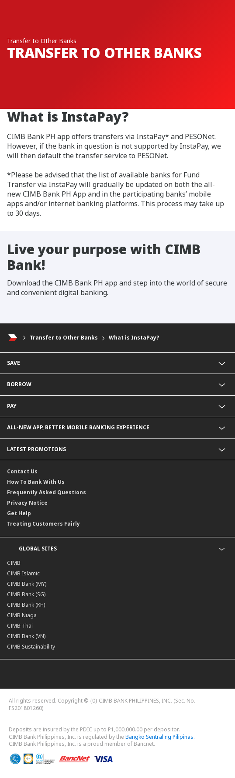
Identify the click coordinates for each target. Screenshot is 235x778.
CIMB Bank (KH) (26, 604)
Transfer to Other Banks (64, 337)
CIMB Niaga (22, 615)
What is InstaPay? (134, 337)
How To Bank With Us (36, 482)
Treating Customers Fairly (43, 523)
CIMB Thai (20, 625)
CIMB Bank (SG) (26, 594)
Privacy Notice (27, 502)
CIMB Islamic (23, 573)
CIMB (14, 563)
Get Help (19, 513)
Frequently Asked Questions (46, 492)
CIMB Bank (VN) (26, 636)
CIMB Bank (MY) (26, 584)
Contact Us (22, 471)
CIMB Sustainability (31, 646)
